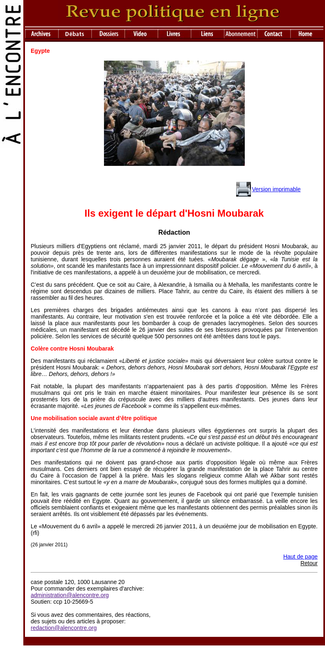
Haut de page (300, 556)
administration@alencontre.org (70, 595)
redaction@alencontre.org (64, 628)
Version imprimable (276, 189)
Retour (309, 563)
